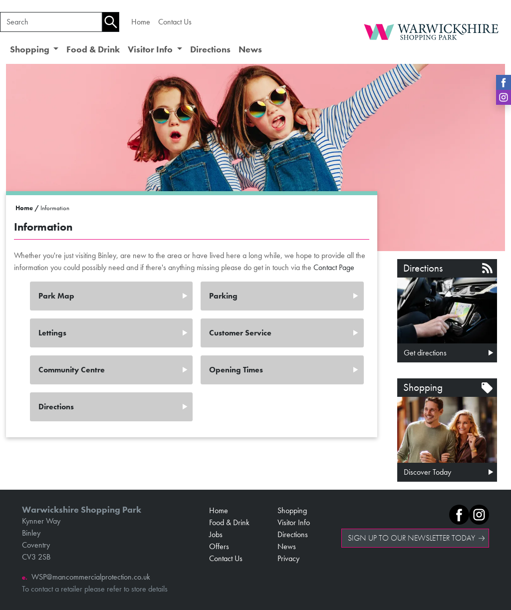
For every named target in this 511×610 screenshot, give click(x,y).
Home (140, 21)
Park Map (56, 296)
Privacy (288, 558)
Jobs (216, 534)
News (250, 49)
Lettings (52, 332)
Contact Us (175, 21)
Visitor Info (293, 522)
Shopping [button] (30, 49)
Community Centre (71, 369)
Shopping (292, 510)
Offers (219, 546)
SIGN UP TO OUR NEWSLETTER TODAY (411, 538)
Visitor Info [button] (151, 49)
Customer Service (240, 332)
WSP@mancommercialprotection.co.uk (90, 577)
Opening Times (236, 369)
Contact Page (333, 267)
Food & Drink (93, 49)
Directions (210, 49)
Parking (223, 296)
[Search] (51, 22)
